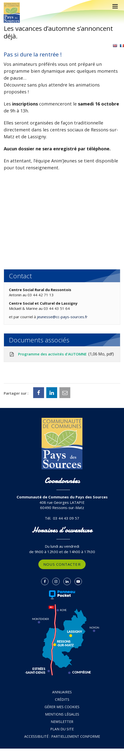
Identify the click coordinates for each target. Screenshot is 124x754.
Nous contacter (61, 564)
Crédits (62, 699)
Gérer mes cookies (62, 706)
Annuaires (62, 692)
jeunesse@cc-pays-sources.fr (62, 316)
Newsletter (62, 721)
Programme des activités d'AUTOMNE (61, 354)
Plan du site (62, 729)
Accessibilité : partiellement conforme (62, 736)
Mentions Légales (62, 714)
